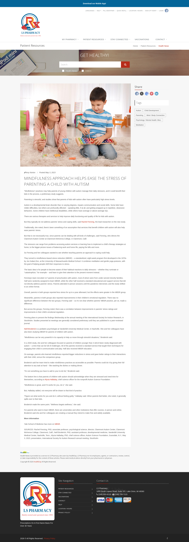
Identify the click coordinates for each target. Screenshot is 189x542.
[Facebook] (166, 10)
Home (135, 46)
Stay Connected (119, 39)
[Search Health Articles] (90, 64)
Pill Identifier (108, 10)
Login (161, 10)
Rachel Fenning (87, 222)
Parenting (139, 115)
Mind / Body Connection (155, 115)
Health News (69, 70)
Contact (160, 39)
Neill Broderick (30, 329)
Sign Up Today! (151, 10)
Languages (89, 10)
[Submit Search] (125, 64)
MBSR (57, 424)
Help (99, 10)
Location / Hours (136, 10)
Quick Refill (122, 10)
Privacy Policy (64, 512)
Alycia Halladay (51, 379)
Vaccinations (142, 39)
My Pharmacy (69, 39)
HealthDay (37, 462)
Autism (138, 110)
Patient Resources (93, 39)
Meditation (140, 125)
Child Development (151, 110)
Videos (86, 70)
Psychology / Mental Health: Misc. (148, 120)
